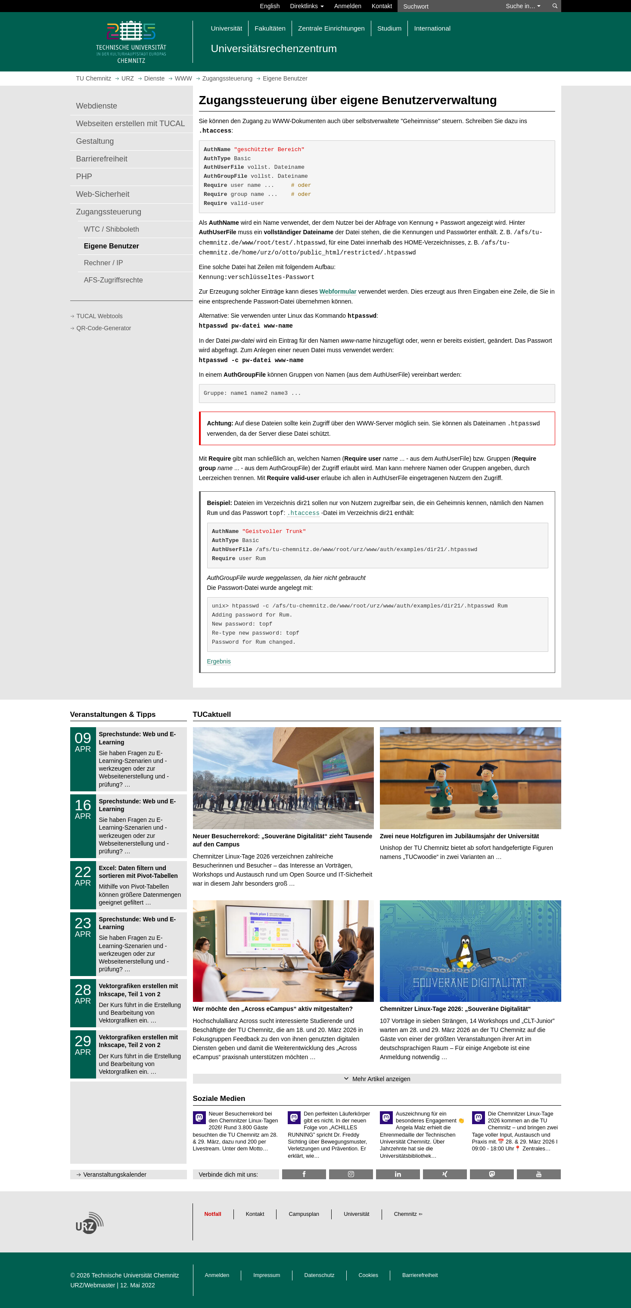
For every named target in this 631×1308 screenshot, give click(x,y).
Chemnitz (405, 1214)
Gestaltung (95, 141)
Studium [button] (389, 28)
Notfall (213, 1214)
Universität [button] (226, 28)
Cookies (369, 1275)
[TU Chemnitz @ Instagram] (351, 1174)
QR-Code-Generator (104, 328)
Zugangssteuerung (109, 212)
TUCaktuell (212, 714)
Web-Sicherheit (103, 194)
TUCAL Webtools (100, 316)
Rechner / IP (103, 263)
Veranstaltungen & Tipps (113, 714)
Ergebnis (219, 661)
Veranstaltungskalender (115, 1174)
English (270, 6)
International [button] (432, 28)
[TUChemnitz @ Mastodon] (492, 1174)
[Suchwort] (447, 6)
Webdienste (97, 106)
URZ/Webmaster (93, 1285)
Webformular (338, 291)
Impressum (266, 1275)
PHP (84, 176)
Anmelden (347, 6)
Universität (357, 1214)
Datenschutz (320, 1275)
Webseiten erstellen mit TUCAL (130, 123)
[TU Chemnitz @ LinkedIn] (398, 1174)
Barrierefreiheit (101, 159)
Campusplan (304, 1214)
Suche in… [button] (523, 6)
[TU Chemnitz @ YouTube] (539, 1174)
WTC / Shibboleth (111, 229)
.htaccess (303, 513)
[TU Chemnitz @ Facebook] (304, 1174)
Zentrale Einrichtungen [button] (331, 28)
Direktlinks (307, 6)
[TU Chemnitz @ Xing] (445, 1174)
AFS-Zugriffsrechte (113, 280)
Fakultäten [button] (270, 28)
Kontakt (382, 6)
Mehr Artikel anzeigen (381, 1079)
